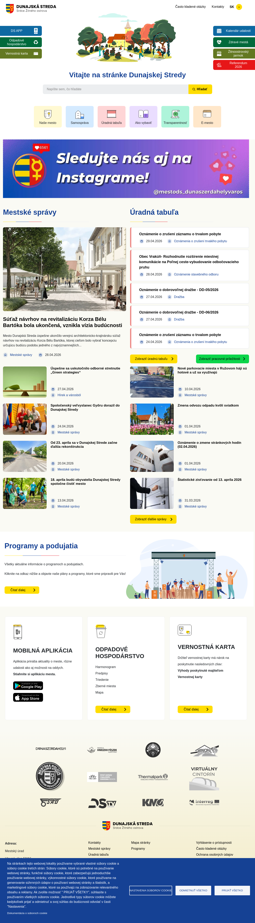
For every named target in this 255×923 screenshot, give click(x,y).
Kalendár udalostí (238, 30)
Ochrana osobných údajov (214, 854)
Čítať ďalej (18, 590)
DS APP (17, 30)
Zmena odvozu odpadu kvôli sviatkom (208, 405)
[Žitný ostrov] (102, 774)
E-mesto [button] (207, 122)
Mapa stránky (140, 842)
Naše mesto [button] (47, 122)
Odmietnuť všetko (193, 890)
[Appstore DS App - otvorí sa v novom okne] (28, 696)
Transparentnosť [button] (175, 122)
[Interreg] (204, 802)
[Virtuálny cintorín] (204, 765)
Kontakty (218, 6)
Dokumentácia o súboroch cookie (27, 913)
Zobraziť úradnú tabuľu (151, 359)
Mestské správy (99, 848)
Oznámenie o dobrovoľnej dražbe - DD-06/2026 (179, 312)
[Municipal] (204, 744)
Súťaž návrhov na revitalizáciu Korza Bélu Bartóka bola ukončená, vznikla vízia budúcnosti (62, 322)
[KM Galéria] (153, 801)
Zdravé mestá (238, 42)
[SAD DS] (51, 800)
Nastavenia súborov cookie (151, 890)
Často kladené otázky (190, 6)
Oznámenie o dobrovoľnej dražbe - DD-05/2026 (179, 290)
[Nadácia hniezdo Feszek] (102, 749)
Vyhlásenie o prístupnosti (213, 842)
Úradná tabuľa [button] (111, 122)
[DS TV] (102, 798)
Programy (138, 848)
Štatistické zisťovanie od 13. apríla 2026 (210, 480)
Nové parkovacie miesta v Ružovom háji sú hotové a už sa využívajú (212, 370)
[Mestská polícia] (51, 764)
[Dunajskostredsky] (51, 750)
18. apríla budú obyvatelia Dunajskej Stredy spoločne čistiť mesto (86, 482)
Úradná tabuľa (98, 854)
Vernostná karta (16, 53)
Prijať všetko (232, 890)
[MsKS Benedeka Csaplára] (153, 744)
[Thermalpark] (153, 776)
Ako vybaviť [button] (143, 122)
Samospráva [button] (80, 122)
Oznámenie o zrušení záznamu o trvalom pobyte (180, 234)
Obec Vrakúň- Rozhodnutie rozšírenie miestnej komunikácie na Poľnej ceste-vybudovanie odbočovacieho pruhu (189, 262)
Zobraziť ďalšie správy (151, 519)
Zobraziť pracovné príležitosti (219, 359)
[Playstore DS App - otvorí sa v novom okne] (28, 684)
